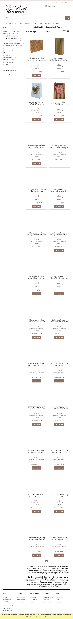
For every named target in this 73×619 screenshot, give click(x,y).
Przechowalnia (20, 602)
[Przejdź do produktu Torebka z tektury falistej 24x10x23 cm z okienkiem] (36, 526)
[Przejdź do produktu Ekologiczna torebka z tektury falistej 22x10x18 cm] (59, 265)
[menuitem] (10, 23)
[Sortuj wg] (52, 31)
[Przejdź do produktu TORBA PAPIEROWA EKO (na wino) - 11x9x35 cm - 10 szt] (59, 483)
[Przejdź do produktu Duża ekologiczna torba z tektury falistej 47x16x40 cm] (36, 134)
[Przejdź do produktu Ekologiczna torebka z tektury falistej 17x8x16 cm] (59, 221)
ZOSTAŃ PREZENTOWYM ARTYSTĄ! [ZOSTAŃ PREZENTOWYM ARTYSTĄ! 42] (12, 45)
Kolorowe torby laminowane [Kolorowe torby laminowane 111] (13, 43)
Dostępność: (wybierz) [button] (10, 75)
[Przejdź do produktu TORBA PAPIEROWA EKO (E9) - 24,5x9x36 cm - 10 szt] (36, 483)
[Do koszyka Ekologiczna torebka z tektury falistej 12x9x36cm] (59, 206)
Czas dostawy (33, 597)
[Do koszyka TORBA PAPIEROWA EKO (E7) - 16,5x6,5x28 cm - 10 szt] (36, 468)
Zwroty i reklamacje (47, 602)
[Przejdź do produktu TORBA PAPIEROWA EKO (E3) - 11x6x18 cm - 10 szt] (36, 396)
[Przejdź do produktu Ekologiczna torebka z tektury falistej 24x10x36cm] (59, 308)
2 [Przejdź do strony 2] (49, 560)
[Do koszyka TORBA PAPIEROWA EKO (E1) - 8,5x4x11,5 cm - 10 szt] (36, 380)
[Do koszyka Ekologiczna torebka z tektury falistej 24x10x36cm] (59, 337)
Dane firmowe (59, 597)
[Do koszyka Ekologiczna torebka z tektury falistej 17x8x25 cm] (36, 293)
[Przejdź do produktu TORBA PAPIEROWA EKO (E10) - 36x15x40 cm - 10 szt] (59, 352)
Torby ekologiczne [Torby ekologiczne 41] (10, 36)
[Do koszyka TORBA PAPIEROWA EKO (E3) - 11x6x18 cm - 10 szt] (36, 424)
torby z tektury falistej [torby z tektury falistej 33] (13, 41)
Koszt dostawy (33, 599)
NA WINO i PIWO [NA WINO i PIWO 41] (7, 57)
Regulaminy (46, 599)
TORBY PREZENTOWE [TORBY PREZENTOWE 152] (9, 33)
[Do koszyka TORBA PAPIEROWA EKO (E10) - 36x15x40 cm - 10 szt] (59, 380)
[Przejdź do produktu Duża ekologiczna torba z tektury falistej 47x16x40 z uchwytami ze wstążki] (59, 134)
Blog (57, 599)
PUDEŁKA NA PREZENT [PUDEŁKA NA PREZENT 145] (9, 31)
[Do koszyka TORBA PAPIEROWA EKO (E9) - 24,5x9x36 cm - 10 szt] (36, 511)
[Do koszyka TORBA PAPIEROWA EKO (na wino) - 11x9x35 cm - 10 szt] (59, 511)
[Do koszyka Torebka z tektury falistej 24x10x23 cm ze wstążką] (59, 555)
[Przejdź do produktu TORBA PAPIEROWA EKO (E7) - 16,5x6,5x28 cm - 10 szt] (36, 439)
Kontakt (5, 597)
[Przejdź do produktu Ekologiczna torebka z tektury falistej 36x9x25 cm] (36, 46)
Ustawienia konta (21, 599)
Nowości (5, 64)
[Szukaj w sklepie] (34, 18)
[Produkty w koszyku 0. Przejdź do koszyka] (50, 6)
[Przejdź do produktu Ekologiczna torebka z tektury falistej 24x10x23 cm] (36, 308)
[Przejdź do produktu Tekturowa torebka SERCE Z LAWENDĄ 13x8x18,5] (36, 90)
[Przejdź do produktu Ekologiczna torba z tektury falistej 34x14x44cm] (36, 178)
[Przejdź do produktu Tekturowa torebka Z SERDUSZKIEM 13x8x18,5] (59, 90)
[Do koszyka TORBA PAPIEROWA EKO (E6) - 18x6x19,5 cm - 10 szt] (59, 424)
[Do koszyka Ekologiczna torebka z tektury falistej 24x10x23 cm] (36, 337)
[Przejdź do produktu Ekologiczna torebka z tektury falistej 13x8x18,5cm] (36, 221)
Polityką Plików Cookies (38, 614)
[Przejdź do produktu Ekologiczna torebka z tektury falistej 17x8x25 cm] (36, 265)
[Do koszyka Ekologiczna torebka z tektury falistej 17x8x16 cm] (59, 250)
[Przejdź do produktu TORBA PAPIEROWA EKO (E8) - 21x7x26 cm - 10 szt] (59, 439)
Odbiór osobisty (33, 602)
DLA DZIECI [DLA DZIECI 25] (6, 50)
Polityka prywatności (48, 597)
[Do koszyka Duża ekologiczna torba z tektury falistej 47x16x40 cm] (36, 163)
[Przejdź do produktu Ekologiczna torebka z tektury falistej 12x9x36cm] (59, 178)
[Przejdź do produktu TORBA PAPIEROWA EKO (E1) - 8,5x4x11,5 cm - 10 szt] (36, 352)
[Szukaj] (67, 18)
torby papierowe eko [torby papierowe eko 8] (13, 38)
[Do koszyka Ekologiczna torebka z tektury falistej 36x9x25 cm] (36, 75)
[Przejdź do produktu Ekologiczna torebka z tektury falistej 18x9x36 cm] (59, 46)
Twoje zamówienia (21, 597)
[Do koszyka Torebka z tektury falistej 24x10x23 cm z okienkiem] (36, 555)
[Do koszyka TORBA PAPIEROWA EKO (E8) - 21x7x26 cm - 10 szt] (59, 468)
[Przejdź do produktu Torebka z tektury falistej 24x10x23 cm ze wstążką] (59, 526)
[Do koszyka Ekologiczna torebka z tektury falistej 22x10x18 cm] (59, 293)
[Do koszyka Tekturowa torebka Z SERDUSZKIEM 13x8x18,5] (59, 119)
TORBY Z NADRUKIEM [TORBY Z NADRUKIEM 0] (9, 60)
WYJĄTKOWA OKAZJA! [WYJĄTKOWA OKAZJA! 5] (9, 62)
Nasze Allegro (59, 602)
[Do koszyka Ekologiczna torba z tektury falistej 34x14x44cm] (36, 206)
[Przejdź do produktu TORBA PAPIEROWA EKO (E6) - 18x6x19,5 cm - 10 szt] (59, 396)
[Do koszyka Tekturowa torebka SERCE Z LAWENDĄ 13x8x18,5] (36, 119)
